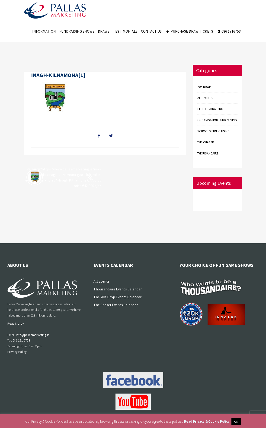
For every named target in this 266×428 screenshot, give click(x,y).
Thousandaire (207, 153)
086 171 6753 (21, 340)
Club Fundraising (210, 109)
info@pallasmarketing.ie (33, 335)
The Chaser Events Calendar (115, 304)
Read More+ (15, 323)
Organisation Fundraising (217, 120)
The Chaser (205, 142)
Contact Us (151, 31)
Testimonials (125, 31)
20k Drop (204, 87)
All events (205, 98)
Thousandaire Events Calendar (117, 289)
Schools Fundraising (213, 131)
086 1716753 (229, 31)
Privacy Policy (17, 352)
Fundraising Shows (76, 31)
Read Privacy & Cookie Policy (207, 421)
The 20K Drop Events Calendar (117, 297)
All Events (101, 281)
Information (44, 31)
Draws (103, 31)
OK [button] (236, 422)
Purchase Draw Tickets (189, 31)
